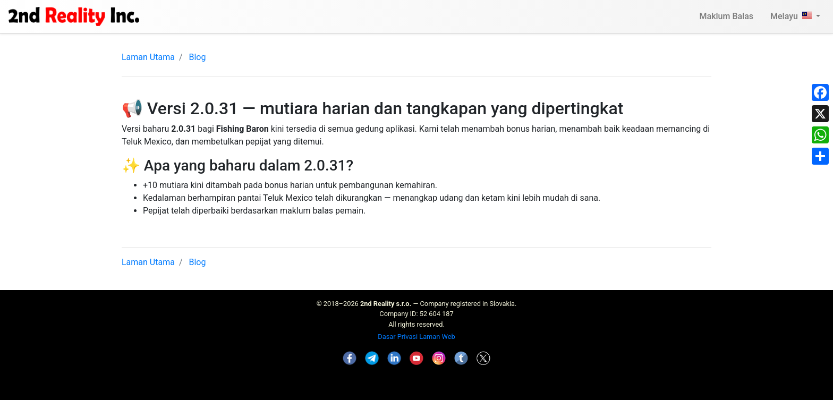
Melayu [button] (792, 16)
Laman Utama (148, 57)
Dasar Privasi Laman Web (416, 337)
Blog (197, 57)
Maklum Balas (727, 16)
